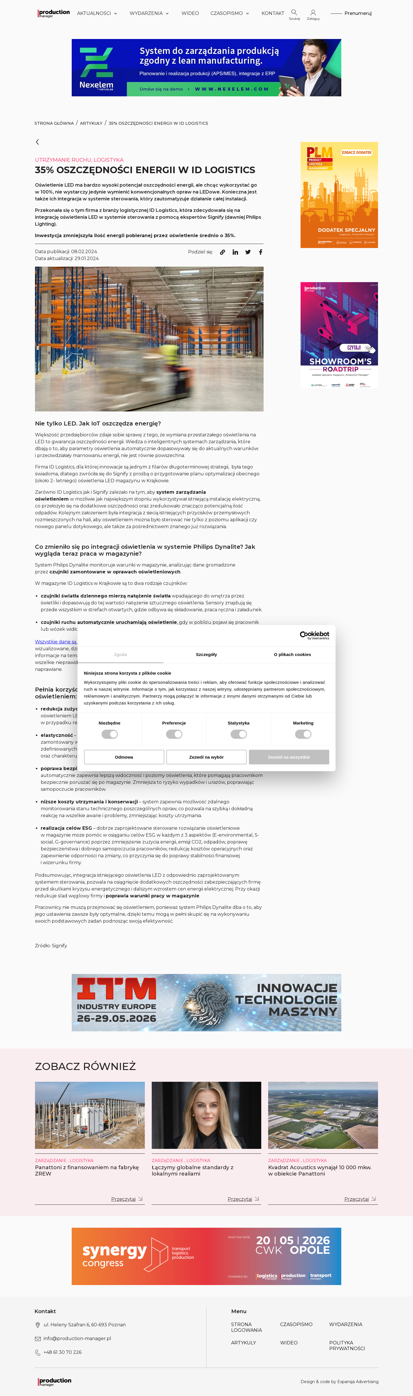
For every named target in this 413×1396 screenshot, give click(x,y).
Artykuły (91, 123)
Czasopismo (230, 13)
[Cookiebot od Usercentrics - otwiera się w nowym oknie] (304, 635)
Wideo (190, 13)
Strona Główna (54, 123)
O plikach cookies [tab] (292, 654)
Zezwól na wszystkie (289, 757)
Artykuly (243, 1343)
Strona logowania (246, 1327)
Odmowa (124, 757)
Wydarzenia (150, 13)
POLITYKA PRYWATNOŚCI (347, 1345)
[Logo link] (53, 14)
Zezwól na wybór (206, 757)
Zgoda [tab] (120, 654)
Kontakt (273, 13)
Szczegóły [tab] (206, 654)
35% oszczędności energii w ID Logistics (158, 123)
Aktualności (97, 13)
